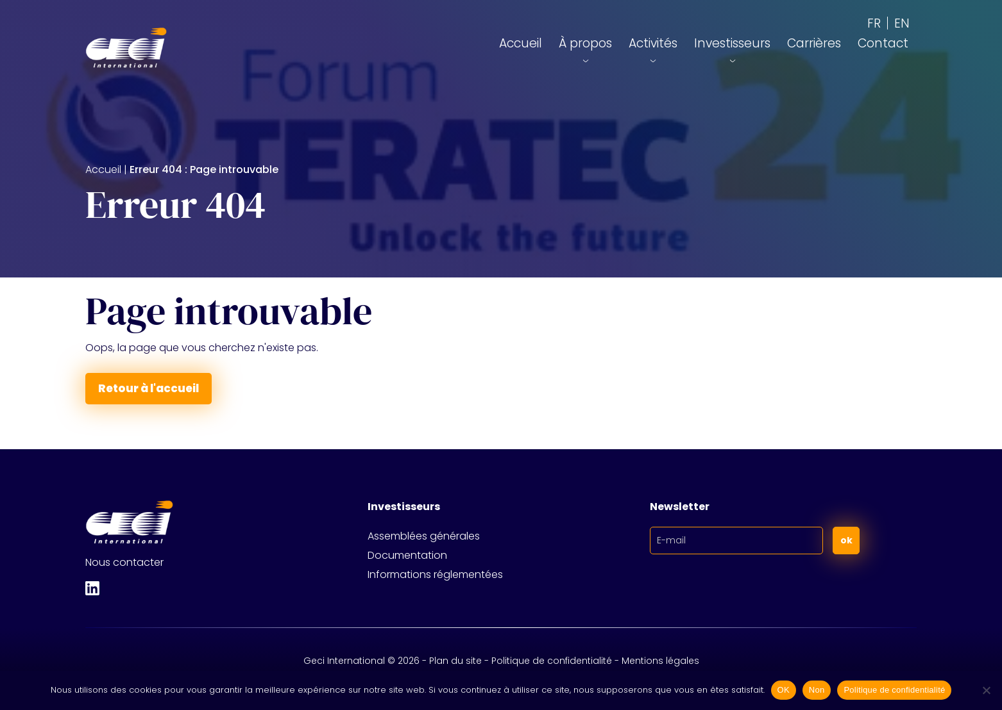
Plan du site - (460, 660)
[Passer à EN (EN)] (902, 23)
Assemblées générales (424, 536)
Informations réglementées (435, 574)
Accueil (520, 43)
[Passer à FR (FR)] (874, 23)
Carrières (814, 43)
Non (817, 690)
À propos (585, 43)
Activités (653, 43)
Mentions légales (660, 660)
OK (783, 690)
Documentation (407, 555)
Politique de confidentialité (551, 660)
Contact (883, 43)
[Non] (986, 690)
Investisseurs (732, 43)
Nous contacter (124, 562)
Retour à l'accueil (148, 388)
